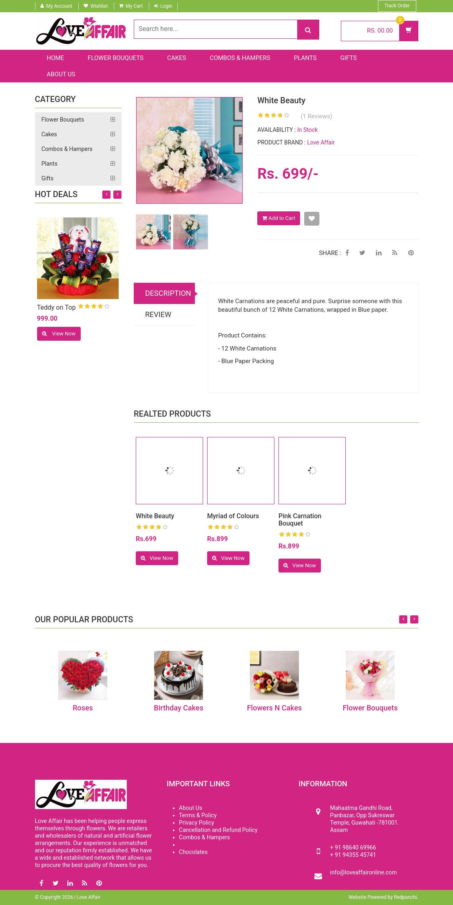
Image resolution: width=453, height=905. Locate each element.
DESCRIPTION (168, 294)
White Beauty (155, 519)
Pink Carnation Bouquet (299, 523)
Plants (305, 58)
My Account (59, 6)
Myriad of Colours (233, 519)
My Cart (134, 6)
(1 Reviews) (316, 117)
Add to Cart (278, 219)
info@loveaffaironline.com (363, 872)
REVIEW (158, 315)
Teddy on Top (56, 308)
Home (55, 58)
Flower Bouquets (116, 58)
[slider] (93, 307)
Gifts (348, 58)
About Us (61, 74)
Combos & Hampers (240, 58)
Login (166, 6)
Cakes (176, 58)
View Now (59, 334)
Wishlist (99, 6)
